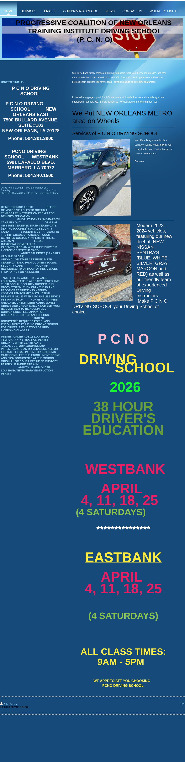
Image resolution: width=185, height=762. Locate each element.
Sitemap (14, 704)
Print (4, 704)
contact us (113, 101)
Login (182, 703)
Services (139, 161)
